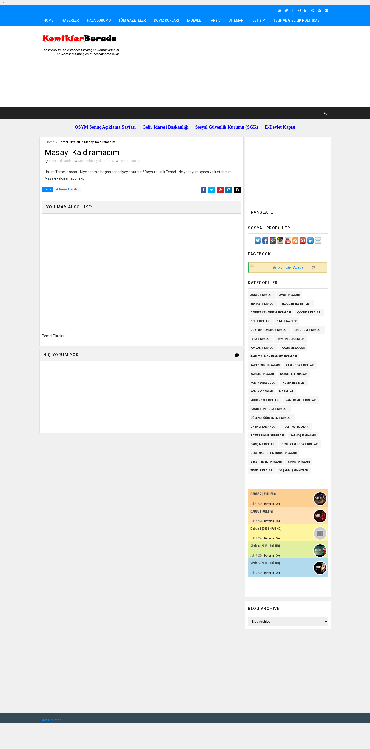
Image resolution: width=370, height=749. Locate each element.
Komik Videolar (260, 391)
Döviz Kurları (167, 20)
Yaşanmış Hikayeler (292, 470)
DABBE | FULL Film (260, 511)
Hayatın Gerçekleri (289, 339)
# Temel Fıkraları (69, 189)
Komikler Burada (289, 267)
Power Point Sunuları (266, 435)
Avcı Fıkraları (288, 295)
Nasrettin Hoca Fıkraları (268, 409)
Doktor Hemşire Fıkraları (268, 330)
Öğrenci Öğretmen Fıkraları (270, 418)
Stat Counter (52, 720)
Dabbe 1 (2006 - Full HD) (264, 529)
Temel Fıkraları (70, 142)
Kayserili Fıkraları (292, 374)
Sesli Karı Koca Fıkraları (298, 444)
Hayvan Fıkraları (261, 347)
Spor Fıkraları (298, 461)
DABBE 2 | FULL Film (261, 494)
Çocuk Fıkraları (308, 312)
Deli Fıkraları (259, 321)
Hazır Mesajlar (291, 347)
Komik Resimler (292, 382)
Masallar (285, 391)
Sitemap (237, 20)
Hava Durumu (100, 20)
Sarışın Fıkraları (261, 444)
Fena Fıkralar (259, 339)
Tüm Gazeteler (133, 20)
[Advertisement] (237, 66)
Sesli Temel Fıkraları (264, 461)
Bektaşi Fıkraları (261, 303)
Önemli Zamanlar (262, 426)
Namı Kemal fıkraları (299, 400)
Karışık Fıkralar (261, 374)
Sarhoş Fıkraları (301, 435)
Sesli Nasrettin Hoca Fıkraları (272, 453)
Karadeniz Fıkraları (263, 365)
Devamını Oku (271, 503)
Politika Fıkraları (294, 426)
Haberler (71, 20)
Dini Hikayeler (285, 321)
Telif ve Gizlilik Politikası (298, 20)
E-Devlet (196, 20)
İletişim (260, 20)
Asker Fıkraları (260, 295)
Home (50, 20)
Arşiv (217, 20)
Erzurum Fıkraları (307, 330)
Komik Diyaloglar (262, 382)
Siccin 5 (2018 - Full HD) (264, 563)
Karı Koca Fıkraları (299, 365)
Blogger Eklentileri (295, 303)
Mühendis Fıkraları (263, 400)
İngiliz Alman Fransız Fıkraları (272, 356)
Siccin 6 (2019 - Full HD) (264, 546)
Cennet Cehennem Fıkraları (269, 312)
